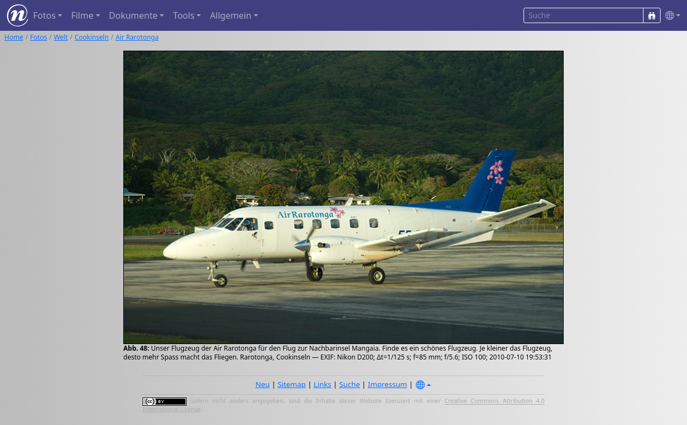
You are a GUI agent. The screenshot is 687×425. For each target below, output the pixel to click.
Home (13, 37)
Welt (61, 37)
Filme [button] (82, 15)
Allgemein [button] (230, 15)
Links (322, 384)
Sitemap (291, 384)
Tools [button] (183, 15)
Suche (349, 384)
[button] (670, 16)
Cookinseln (92, 37)
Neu (262, 384)
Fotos (38, 37)
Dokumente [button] (133, 15)
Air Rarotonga (137, 37)
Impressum (387, 384)
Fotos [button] (44, 15)
